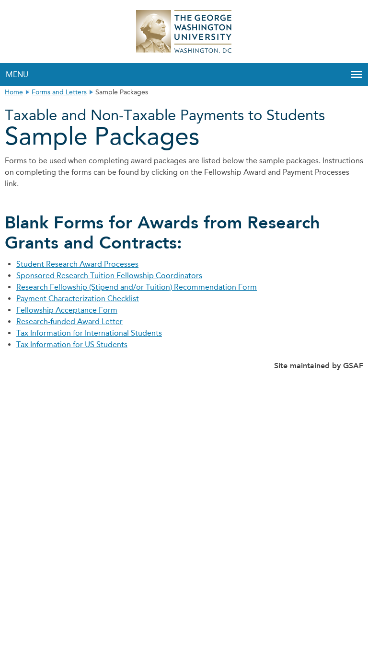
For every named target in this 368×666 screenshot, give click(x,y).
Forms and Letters (59, 92)
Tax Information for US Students (71, 344)
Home (14, 92)
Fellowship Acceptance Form (66, 310)
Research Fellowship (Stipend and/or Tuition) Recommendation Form (136, 287)
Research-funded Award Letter (69, 321)
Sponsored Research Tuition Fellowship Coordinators (109, 275)
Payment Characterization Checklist (77, 298)
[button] (356, 74)
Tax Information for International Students (89, 333)
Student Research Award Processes (77, 264)
